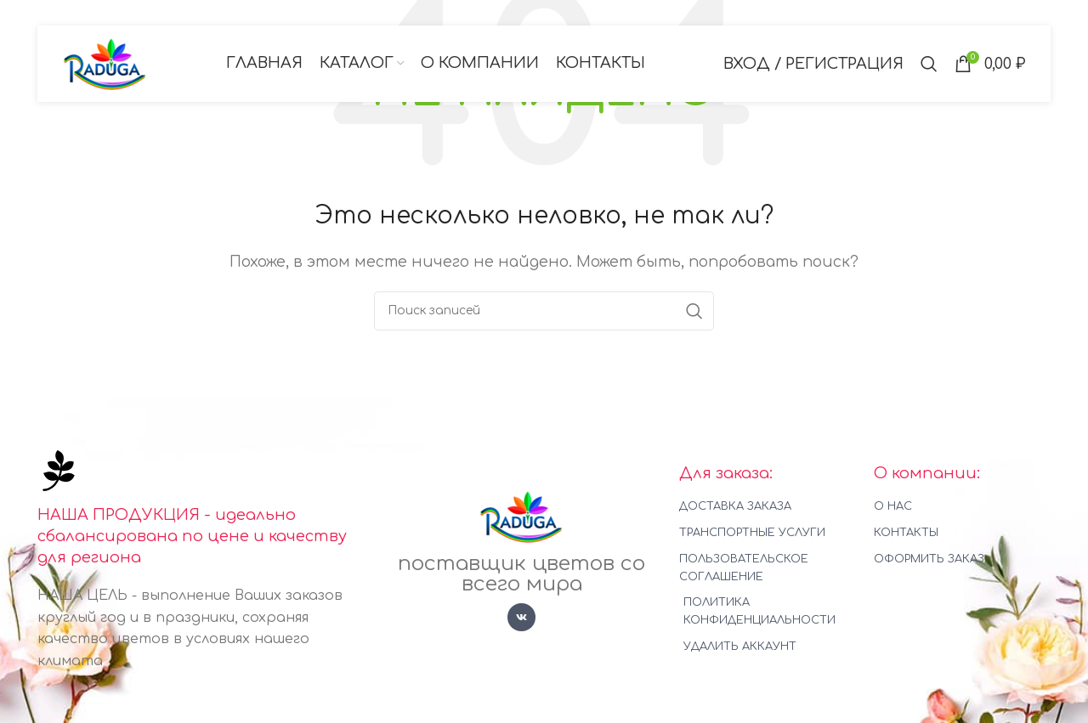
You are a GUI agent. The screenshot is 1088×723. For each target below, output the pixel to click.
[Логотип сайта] (105, 63)
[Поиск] (929, 64)
